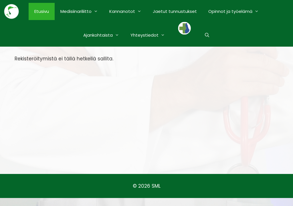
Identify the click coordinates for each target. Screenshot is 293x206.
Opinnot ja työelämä (236, 11)
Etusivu (41, 11)
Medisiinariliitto (82, 11)
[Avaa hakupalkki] (207, 35)
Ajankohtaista (104, 35)
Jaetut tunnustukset (175, 11)
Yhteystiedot (150, 35)
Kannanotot (128, 11)
